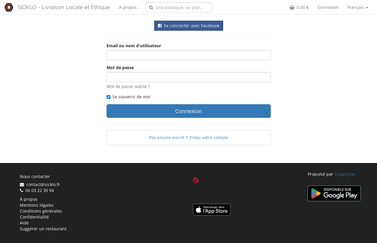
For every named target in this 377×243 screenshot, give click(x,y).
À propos (128, 7)
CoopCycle (344, 174)
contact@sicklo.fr (40, 184)
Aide (24, 223)
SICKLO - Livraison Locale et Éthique (64, 7)
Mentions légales (37, 205)
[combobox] (179, 7)
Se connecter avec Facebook (188, 25)
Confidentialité (34, 217)
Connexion (328, 7)
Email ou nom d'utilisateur (134, 45)
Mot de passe (120, 67)
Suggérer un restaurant (43, 228)
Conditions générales (41, 211)
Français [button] (357, 7)
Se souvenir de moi (128, 97)
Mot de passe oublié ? (128, 86)
